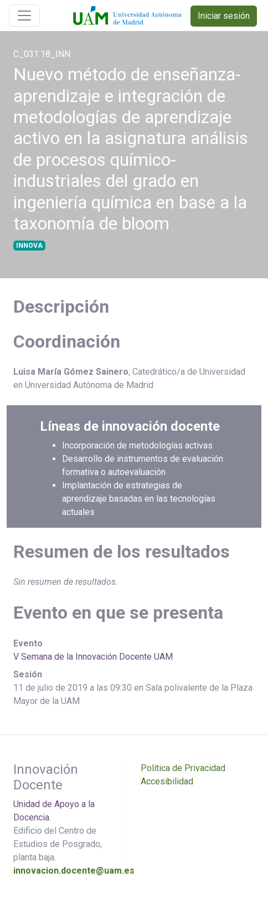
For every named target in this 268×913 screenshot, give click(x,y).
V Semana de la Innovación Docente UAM (93, 656)
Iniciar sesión (224, 16)
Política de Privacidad (183, 768)
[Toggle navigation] (24, 15)
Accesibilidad (167, 781)
